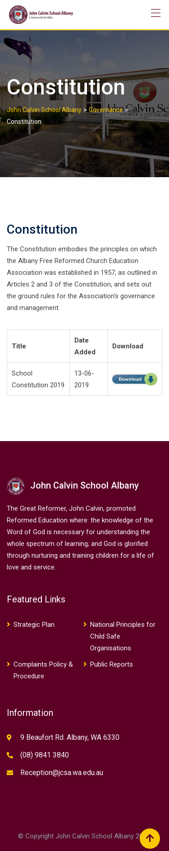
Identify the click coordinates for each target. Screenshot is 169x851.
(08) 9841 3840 (44, 755)
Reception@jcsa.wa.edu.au (61, 772)
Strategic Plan (34, 625)
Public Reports (111, 664)
